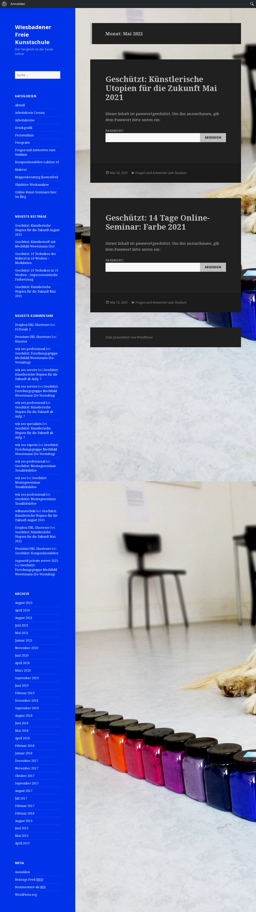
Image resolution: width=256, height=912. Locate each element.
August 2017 (23, 791)
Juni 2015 (21, 828)
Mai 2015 (21, 836)
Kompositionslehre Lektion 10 (37, 162)
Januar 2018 (23, 753)
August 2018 (23, 715)
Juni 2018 (21, 723)
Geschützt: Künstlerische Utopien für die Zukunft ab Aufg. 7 (36, 374)
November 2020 (26, 648)
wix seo (20, 478)
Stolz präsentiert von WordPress (129, 337)
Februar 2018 (24, 746)
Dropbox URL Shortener (32, 325)
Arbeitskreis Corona (29, 113)
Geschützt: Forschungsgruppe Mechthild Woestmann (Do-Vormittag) (36, 357)
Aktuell (20, 105)
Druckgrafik (23, 128)
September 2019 (27, 678)
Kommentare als (30, 887)
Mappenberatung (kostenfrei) (36, 177)
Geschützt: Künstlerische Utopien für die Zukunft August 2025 (37, 230)
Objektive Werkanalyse (32, 185)
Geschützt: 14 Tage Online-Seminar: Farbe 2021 (158, 222)
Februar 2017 (24, 806)
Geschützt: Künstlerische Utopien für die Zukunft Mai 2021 (35, 291)
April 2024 (22, 610)
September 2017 (27, 783)
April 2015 (22, 843)
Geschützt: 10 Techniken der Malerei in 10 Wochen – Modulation (35, 258)
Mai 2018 (21, 730)
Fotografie (22, 142)
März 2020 (23, 670)
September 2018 (27, 708)
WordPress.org (26, 894)
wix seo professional (30, 349)
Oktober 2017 (24, 776)
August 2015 (23, 821)
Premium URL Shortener (33, 337)
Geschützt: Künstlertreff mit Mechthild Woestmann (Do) (35, 244)
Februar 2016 (24, 813)
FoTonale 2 (23, 329)
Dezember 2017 (26, 761)
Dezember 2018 (26, 700)
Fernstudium (24, 135)
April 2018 (22, 738)
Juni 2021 (21, 625)
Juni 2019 (21, 685)
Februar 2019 (24, 693)
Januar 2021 (23, 640)
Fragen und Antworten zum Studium (161, 173)
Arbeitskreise (25, 120)
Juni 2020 (21, 655)
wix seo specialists (28, 424)
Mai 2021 (21, 633)
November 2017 (26, 768)
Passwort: (166, 135)
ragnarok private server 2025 (36, 561)
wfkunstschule (25, 511)
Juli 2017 (21, 798)
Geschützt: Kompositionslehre (36, 553)
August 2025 (23, 603)
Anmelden (22, 872)
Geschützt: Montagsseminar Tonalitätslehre (35, 468)
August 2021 (23, 618)
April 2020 (22, 663)
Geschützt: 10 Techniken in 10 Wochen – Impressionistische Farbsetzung (36, 275)
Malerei (20, 169)
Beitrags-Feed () (29, 879)
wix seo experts (26, 445)
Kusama (21, 341)
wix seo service (26, 370)
